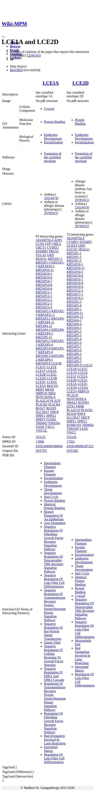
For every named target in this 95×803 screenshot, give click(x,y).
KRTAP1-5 (74, 260)
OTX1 (71, 406)
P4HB (80, 406)
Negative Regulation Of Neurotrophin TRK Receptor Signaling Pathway (53, 562)
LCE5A (41, 385)
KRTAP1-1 (55, 258)
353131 (41, 437)
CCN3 (40, 244)
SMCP (54, 412)
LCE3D (72, 387)
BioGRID (16, 70)
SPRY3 (40, 419)
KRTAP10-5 (44, 273)
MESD (49, 389)
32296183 (33, 55)
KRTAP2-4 (74, 305)
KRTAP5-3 (74, 335)
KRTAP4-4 (74, 324)
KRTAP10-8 (44, 285)
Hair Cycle (51, 497)
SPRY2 (51, 415)
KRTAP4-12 (44, 326)
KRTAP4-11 (46, 322)
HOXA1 (41, 258)
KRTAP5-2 (43, 341)
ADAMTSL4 (44, 240)
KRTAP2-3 (43, 311)
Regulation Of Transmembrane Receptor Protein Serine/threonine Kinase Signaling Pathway (55, 696)
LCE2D (80, 83)
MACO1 (52, 385)
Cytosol (49, 108)
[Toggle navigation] (3, 36)
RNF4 (81, 414)
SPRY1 (40, 415)
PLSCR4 (54, 404)
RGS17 (40, 408)
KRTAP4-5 (45, 333)
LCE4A (52, 382)
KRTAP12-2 (44, 300)
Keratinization (53, 142)
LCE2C (52, 374)
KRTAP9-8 (43, 363)
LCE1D (72, 372)
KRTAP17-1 (75, 294)
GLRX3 (72, 245)
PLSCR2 (42, 404)
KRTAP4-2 (43, 329)
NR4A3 (72, 402)
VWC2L (41, 430)
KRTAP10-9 (44, 288)
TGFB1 (51, 419)
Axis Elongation (54, 523)
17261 (71, 441)
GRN (50, 255)
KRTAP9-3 (45, 359)
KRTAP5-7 (74, 346)
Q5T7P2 (41, 450)
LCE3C (41, 382)
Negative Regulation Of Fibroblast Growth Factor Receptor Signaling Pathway (53, 538)
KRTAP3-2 (43, 318)
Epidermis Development (53, 136)
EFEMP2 (42, 251)
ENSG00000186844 (49, 446)
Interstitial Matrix (51, 749)
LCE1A (51, 83)
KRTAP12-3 (44, 303)
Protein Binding (54, 121)
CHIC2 (56, 244)
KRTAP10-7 (44, 281)
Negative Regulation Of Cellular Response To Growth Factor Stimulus (53, 655)
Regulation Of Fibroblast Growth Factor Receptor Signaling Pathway (53, 723)
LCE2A (51, 371)
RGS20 (51, 408)
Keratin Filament (50, 472)
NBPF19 (41, 393)
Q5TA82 (72, 450)
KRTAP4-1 (74, 309)
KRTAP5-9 (45, 352)
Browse (15, 46)
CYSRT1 (53, 247)
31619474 (50, 198)
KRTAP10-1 (46, 266)
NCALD (72, 395)
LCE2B (41, 374)
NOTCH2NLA (45, 397)
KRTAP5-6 (43, 348)
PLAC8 (55, 400)
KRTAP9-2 (74, 357)
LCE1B (56, 363)
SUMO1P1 (74, 425)
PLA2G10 (42, 400)
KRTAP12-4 (44, 307)
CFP (48, 244)
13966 (40, 441)
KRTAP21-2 (46, 315)
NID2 (52, 393)
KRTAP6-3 (43, 356)
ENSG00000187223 (80, 446)
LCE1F (40, 371)
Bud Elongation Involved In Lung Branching (54, 739)
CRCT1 (41, 247)
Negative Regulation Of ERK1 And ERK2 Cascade (54, 674)
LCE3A (72, 384)
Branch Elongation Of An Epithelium (54, 515)
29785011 (50, 213)
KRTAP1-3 (43, 262)
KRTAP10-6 (44, 277)
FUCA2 (41, 255)
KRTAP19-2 (75, 298)
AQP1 (58, 240)
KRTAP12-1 (44, 296)
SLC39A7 (42, 412)
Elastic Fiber (52, 642)
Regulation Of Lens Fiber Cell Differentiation (54, 758)
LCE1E (52, 367)
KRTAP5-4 (45, 344)
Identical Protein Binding (54, 506)
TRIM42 (41, 423)
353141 (72, 437)
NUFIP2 (83, 402)
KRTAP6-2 (74, 354)
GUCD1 (72, 249)
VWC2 (49, 427)
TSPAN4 (54, 423)
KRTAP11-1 (44, 292)
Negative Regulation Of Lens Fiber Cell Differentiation (54, 580)
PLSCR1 (87, 410)
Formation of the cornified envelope (52, 157)
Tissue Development (53, 491)
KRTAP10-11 (45, 270)
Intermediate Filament (52, 465)
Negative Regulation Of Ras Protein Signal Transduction (53, 631)
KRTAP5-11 (44, 337)
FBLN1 (54, 251)
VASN (40, 427)
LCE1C (41, 367)
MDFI (40, 389)
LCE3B (52, 378)
